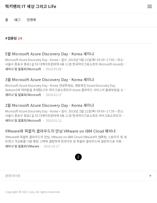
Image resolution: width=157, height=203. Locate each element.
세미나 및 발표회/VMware (22, 146)
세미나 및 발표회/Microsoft (23, 69)
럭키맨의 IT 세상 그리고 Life (30, 6)
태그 (17, 19)
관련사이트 (13, 175)
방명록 (31, 19)
